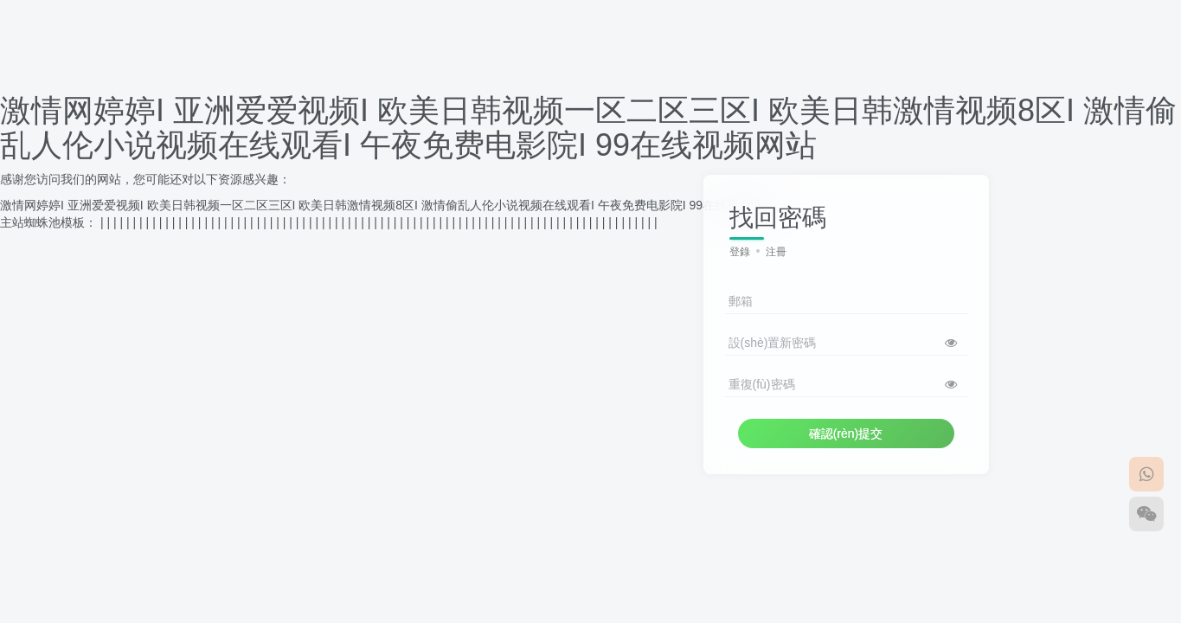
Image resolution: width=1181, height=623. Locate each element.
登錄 (739, 252)
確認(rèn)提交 (846, 433)
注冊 (776, 252)
